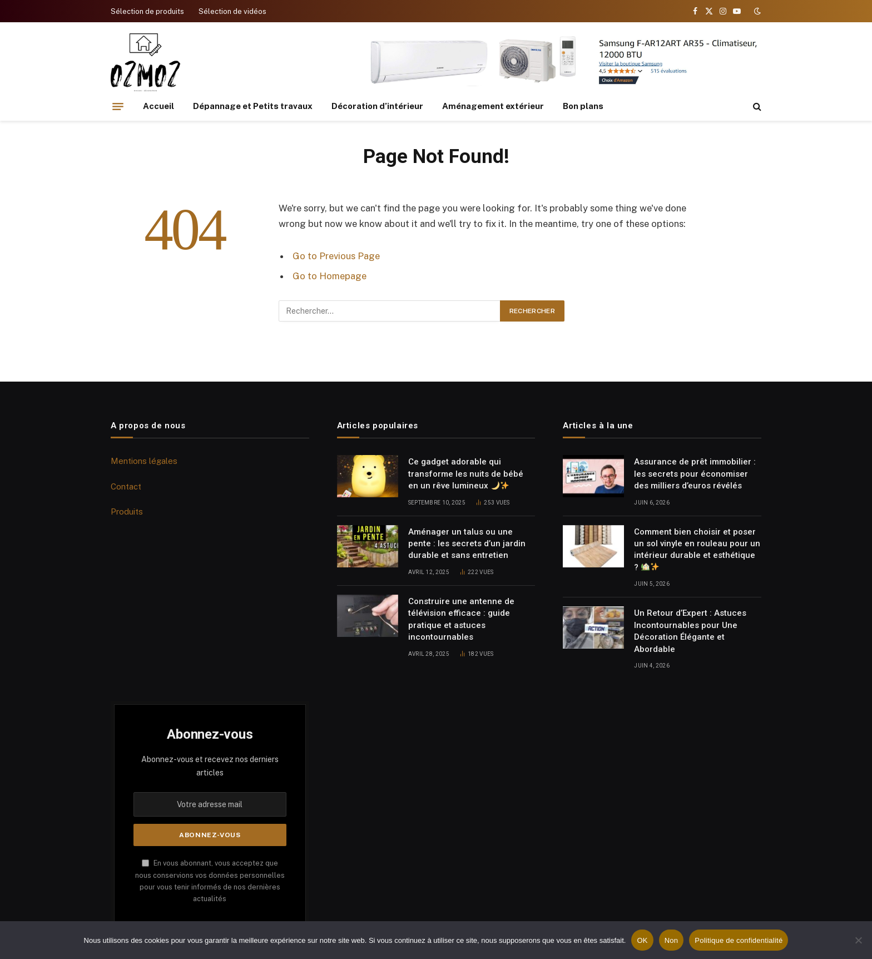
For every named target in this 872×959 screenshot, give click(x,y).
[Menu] (117, 106)
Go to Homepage (329, 275)
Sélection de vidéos (232, 11)
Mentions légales (144, 461)
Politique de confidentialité (738, 940)
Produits (127, 511)
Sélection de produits (147, 11)
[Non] (858, 940)
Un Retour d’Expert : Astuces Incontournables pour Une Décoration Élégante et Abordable (690, 631)
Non (671, 940)
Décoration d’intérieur (377, 106)
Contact (126, 486)
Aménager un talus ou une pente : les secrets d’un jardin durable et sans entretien (467, 544)
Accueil (158, 106)
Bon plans (583, 106)
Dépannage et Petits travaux (253, 106)
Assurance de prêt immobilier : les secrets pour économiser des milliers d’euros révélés (695, 474)
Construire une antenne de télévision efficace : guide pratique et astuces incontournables (461, 619)
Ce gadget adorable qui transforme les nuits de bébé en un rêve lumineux (465, 474)
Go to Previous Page (336, 255)
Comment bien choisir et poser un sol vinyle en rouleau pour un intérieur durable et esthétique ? (697, 549)
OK (642, 940)
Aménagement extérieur (493, 106)
